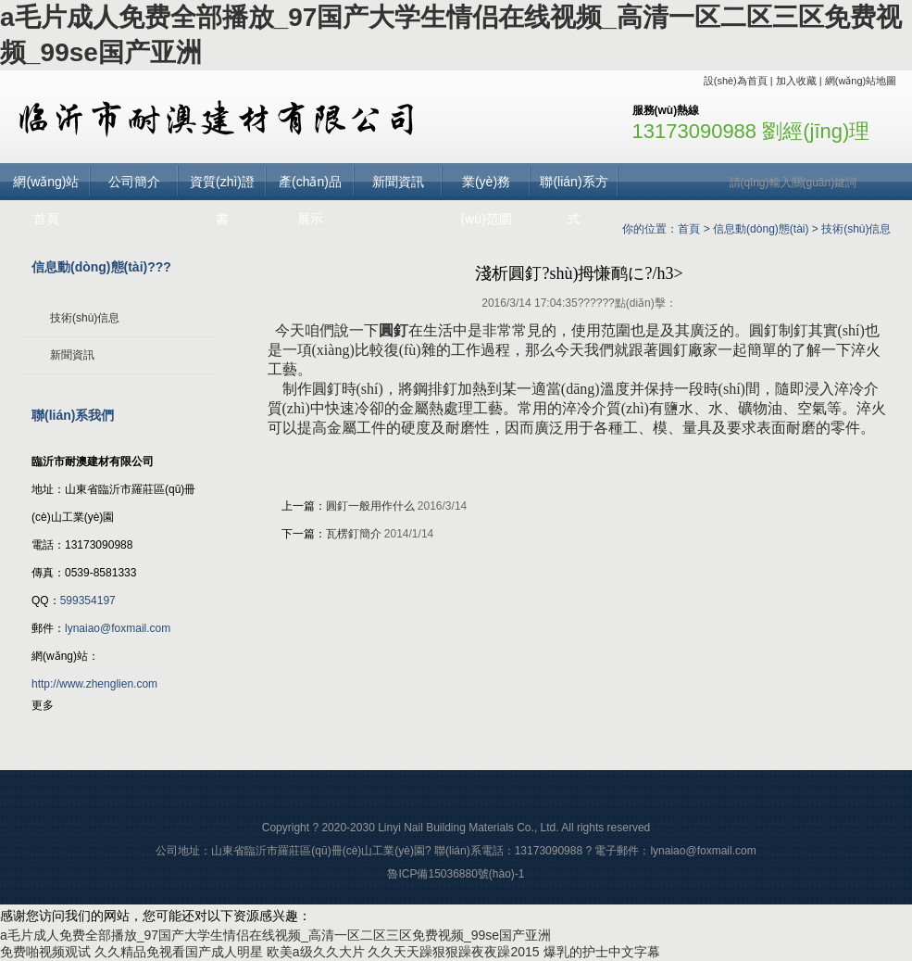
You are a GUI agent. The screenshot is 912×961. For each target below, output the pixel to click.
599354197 (88, 600)
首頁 (689, 228)
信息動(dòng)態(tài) (760, 228)
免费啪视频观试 (45, 951)
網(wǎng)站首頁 (46, 187)
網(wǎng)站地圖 (861, 80)
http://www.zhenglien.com (94, 683)
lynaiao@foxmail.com (117, 628)
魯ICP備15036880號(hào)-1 (455, 873)
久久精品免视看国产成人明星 (178, 951)
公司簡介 (134, 181)
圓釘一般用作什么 (370, 505)
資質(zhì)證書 (222, 187)
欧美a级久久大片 (316, 951)
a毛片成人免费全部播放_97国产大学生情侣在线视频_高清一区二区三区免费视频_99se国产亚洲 (275, 935)
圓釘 (393, 330)
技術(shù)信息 (856, 228)
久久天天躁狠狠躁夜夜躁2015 (453, 951)
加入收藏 (796, 80)
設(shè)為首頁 (736, 80)
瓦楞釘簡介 (353, 533)
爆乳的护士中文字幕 (601, 951)
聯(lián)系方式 (573, 187)
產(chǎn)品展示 (310, 187)
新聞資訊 (398, 181)
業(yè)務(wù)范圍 (485, 187)
